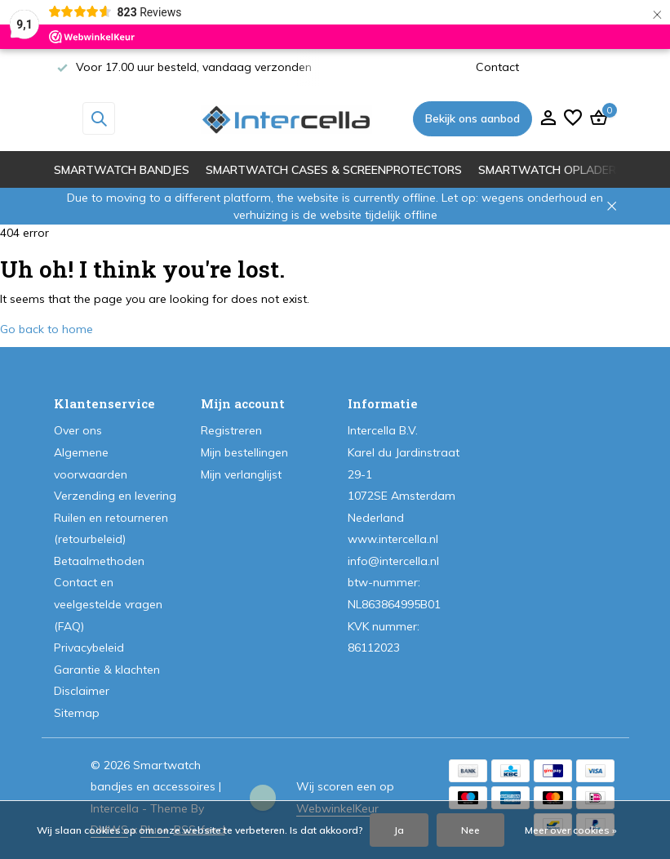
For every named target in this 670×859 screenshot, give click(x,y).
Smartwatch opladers (550, 169)
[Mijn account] (548, 118)
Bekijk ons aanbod (472, 118)
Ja (399, 830)
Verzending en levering (115, 495)
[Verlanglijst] (573, 119)
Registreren (231, 430)
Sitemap (77, 712)
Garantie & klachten (107, 669)
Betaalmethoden (99, 561)
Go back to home (46, 329)
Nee (470, 830)
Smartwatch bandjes (121, 169)
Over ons (78, 430)
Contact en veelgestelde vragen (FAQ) (108, 604)
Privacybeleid (89, 647)
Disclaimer (81, 690)
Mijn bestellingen (244, 452)
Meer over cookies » (571, 830)
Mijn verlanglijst (241, 474)
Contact (497, 67)
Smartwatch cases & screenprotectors (334, 169)
